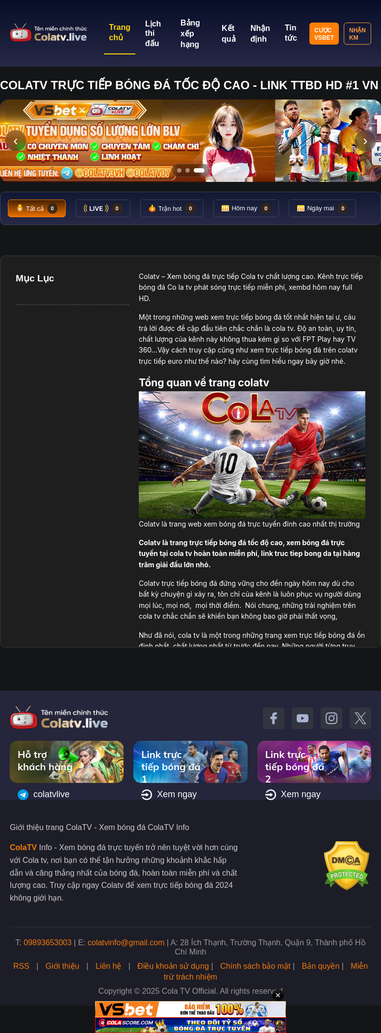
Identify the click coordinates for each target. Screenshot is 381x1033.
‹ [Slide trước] (15, 140)
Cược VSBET (324, 34)
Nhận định (260, 33)
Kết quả (229, 33)
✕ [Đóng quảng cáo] (278, 995)
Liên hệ (109, 966)
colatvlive (44, 794)
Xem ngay (169, 794)
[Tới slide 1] (179, 170)
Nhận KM (357, 34)
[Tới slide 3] (199, 170)
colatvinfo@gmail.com (126, 942)
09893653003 (48, 942)
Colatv (149, 276)
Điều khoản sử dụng (173, 966)
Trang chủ (119, 32)
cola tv (283, 328)
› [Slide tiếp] (365, 140)
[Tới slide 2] (187, 170)
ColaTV (23, 847)
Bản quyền (321, 966)
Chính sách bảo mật (255, 966)
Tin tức (291, 33)
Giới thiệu (62, 966)
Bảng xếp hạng (190, 34)
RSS (21, 966)
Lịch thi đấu (153, 34)
